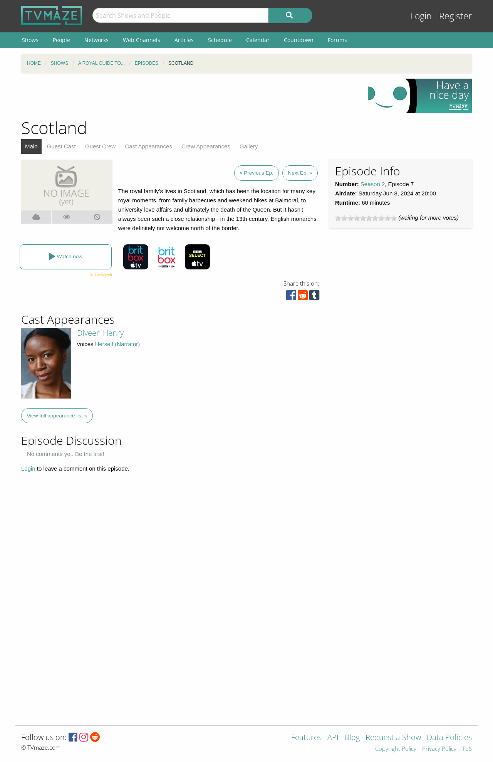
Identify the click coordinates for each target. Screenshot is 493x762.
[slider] (366, 218)
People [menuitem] (61, 40)
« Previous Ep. (256, 173)
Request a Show (393, 737)
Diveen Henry (100, 333)
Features (306, 737)
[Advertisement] (189, 96)
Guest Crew (100, 146)
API (333, 737)
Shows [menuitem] (30, 40)
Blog (352, 737)
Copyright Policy (395, 749)
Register (455, 16)
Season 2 (373, 184)
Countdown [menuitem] (299, 40)
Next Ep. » (300, 173)
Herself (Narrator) (117, 344)
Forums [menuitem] (337, 40)
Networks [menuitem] (96, 40)
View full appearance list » (57, 416)
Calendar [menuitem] (258, 40)
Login (421, 16)
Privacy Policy (439, 749)
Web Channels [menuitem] (141, 40)
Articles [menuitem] (184, 40)
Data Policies (449, 737)
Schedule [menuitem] (220, 40)
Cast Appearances (148, 146)
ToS (467, 749)
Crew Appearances (205, 146)
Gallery (249, 146)
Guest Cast (61, 146)
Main (31, 146)
